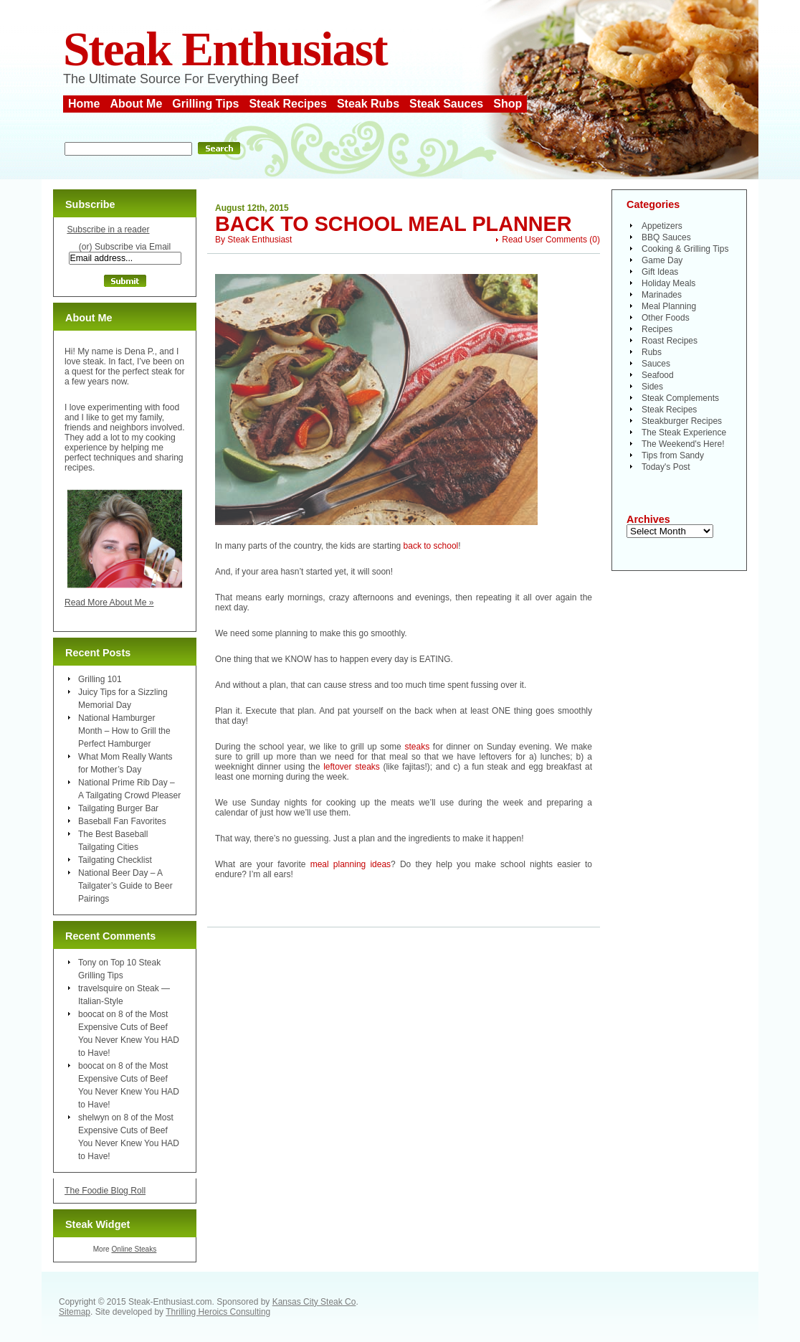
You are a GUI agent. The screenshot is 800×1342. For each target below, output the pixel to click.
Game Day (662, 260)
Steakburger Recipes (682, 421)
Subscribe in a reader (108, 230)
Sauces (656, 364)
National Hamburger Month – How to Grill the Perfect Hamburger (124, 731)
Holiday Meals (668, 283)
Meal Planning (669, 306)
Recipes (657, 329)
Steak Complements (680, 398)
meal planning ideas (350, 864)
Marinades (662, 295)
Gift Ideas (660, 272)
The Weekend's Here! (683, 444)
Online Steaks (133, 1249)
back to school (431, 546)
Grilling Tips (205, 104)
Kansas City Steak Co (314, 1302)
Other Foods (666, 318)
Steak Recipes (288, 104)
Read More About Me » (109, 602)
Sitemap (74, 1312)
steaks (416, 747)
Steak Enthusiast (225, 49)
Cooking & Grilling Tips (685, 249)
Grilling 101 (100, 679)
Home (84, 104)
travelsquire (100, 988)
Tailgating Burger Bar (118, 808)
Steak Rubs (368, 104)
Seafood (658, 375)
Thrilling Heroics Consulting (218, 1312)
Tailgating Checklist (115, 860)
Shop (507, 104)
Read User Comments (544, 240)
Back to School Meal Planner (393, 223)
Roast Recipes (669, 341)
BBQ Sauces (666, 237)
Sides (652, 387)
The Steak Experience (684, 432)
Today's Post (666, 467)
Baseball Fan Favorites (122, 821)
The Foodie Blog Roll (105, 1191)
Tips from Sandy (673, 455)
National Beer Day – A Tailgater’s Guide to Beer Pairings (125, 886)
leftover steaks (353, 767)
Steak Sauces (446, 104)
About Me (136, 104)
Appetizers (662, 226)
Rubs (652, 352)
